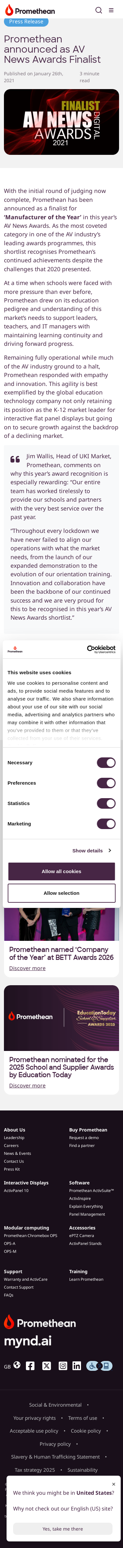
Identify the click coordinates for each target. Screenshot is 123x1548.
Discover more (27, 968)
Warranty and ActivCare (26, 1279)
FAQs (8, 1295)
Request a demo (84, 1137)
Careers (11, 1145)
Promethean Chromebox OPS (30, 1235)
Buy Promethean (88, 1130)
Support (13, 1271)
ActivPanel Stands (85, 1243)
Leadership (14, 1137)
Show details (87, 850)
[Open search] (99, 9)
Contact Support (18, 1287)
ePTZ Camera (81, 1235)
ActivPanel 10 (16, 1190)
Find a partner (82, 1145)
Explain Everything (86, 1206)
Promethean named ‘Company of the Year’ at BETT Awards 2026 (61, 954)
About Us (14, 1130)
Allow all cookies (61, 871)
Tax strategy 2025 (35, 1469)
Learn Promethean (86, 1279)
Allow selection (61, 893)
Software (79, 1182)
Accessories (82, 1228)
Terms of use (82, 1418)
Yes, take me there (63, 1529)
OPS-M (10, 1251)
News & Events (17, 1153)
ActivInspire (80, 1198)
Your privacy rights (34, 1418)
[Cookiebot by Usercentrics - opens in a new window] (87, 649)
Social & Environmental (55, 1404)
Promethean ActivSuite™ (91, 1190)
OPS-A (9, 1243)
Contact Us (14, 1161)
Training (78, 1271)
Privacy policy (55, 1444)
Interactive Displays (26, 1182)
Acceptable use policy (34, 1430)
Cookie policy (86, 1430)
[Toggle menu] (112, 9)
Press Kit (12, 1169)
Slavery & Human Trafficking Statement (55, 1456)
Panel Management (87, 1214)
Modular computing (26, 1228)
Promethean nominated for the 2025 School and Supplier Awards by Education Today (61, 1067)
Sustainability (83, 1469)
